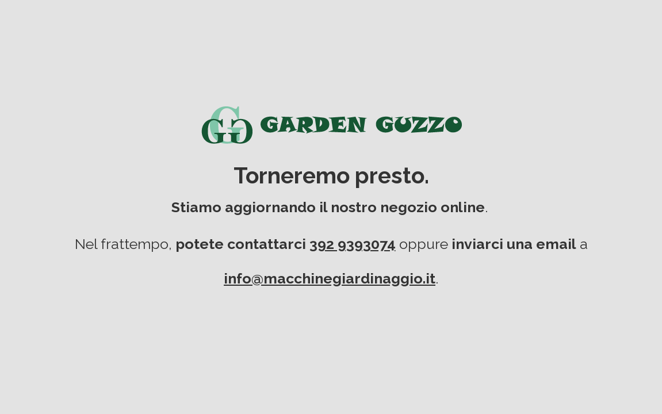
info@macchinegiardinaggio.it (329, 278)
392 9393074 (352, 243)
